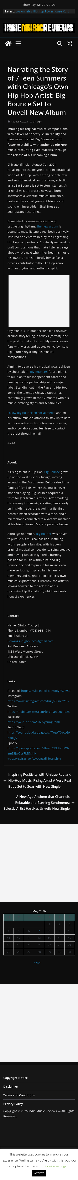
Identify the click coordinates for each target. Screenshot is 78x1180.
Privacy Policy (13, 1104)
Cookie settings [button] (55, 1166)
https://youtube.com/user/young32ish (33, 722)
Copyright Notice (15, 1078)
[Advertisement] (39, 301)
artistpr (37, 121)
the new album (47, 226)
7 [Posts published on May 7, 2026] (39, 931)
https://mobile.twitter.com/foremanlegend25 (38, 712)
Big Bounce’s (39, 372)
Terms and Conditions (19, 1095)
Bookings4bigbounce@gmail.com (30, 641)
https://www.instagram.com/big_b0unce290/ (38, 701)
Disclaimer (10, 1086)
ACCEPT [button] (39, 1173)
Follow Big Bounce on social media (31, 413)
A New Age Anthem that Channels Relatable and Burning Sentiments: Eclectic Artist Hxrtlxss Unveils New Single (39, 802)
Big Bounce (52, 472)
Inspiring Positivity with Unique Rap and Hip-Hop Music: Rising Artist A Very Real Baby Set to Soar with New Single (37, 780)
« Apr (37, 962)
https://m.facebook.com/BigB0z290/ (46, 691)
